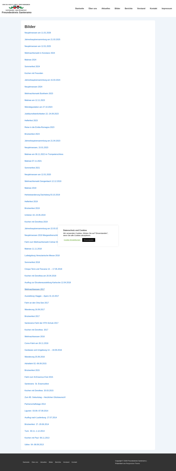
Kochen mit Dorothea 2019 (36, 222)
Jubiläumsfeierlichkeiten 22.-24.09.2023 (42, 114)
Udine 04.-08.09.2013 (34, 445)
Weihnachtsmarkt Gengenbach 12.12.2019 (43, 181)
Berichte (129, 8)
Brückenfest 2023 (32, 134)
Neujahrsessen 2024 (33, 87)
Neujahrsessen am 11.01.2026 (38, 33)
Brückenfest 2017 (32, 316)
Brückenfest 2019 (32, 208)
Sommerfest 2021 (32, 168)
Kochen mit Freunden (34, 73)
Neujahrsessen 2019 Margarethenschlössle (43, 235)
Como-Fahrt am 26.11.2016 (36, 343)
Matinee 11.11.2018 (33, 249)
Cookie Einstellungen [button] (72, 240)
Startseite (79, 8)
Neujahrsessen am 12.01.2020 (38, 174)
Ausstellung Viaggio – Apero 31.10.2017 (42, 296)
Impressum (167, 8)
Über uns (93, 8)
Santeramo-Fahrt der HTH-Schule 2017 (41, 323)
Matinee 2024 (30, 60)
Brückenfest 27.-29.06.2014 (37, 424)
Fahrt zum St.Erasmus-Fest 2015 (39, 377)
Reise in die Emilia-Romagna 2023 (39, 127)
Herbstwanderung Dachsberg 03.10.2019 (42, 195)
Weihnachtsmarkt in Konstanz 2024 (40, 53)
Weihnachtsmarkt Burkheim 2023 (39, 93)
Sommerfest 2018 (32, 262)
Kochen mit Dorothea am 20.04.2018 (40, 276)
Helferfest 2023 (31, 120)
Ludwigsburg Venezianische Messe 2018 (42, 255)
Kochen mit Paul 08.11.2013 (37, 438)
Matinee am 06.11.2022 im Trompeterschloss (44, 154)
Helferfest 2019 (31, 201)
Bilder (117, 8)
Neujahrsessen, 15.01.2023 (36, 147)
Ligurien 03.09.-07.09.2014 (36, 411)
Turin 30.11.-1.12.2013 (35, 431)
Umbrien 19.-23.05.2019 (35, 215)
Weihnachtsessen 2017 (35, 289)
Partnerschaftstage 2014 (35, 404)
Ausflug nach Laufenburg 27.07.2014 (41, 418)
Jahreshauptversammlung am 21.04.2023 (42, 141)
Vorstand (141, 8)
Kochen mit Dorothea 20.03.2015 (39, 391)
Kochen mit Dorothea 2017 (36, 330)
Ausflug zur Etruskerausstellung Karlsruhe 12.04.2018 (48, 282)
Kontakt (153, 8)
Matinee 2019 (30, 188)
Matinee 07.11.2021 (33, 161)
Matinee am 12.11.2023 (35, 100)
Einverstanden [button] (89, 240)
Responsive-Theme (133, 463)
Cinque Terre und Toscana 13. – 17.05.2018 (43, 269)
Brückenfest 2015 (32, 370)
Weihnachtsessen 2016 (35, 336)
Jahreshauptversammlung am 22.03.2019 (42, 228)
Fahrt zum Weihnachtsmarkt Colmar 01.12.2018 (45, 242)
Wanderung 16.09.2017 (35, 309)
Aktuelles (105, 8)
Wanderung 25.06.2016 (35, 357)
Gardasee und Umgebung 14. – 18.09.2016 (43, 350)
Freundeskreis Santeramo (17, 12)
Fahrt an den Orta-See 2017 (37, 303)
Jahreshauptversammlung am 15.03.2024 (42, 80)
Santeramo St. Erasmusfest (37, 384)
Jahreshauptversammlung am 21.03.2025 (42, 39)
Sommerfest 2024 (32, 66)
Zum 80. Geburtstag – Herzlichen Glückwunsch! (45, 397)
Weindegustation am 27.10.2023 (38, 107)
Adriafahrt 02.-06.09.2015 (36, 364)
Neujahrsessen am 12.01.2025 (38, 46)
